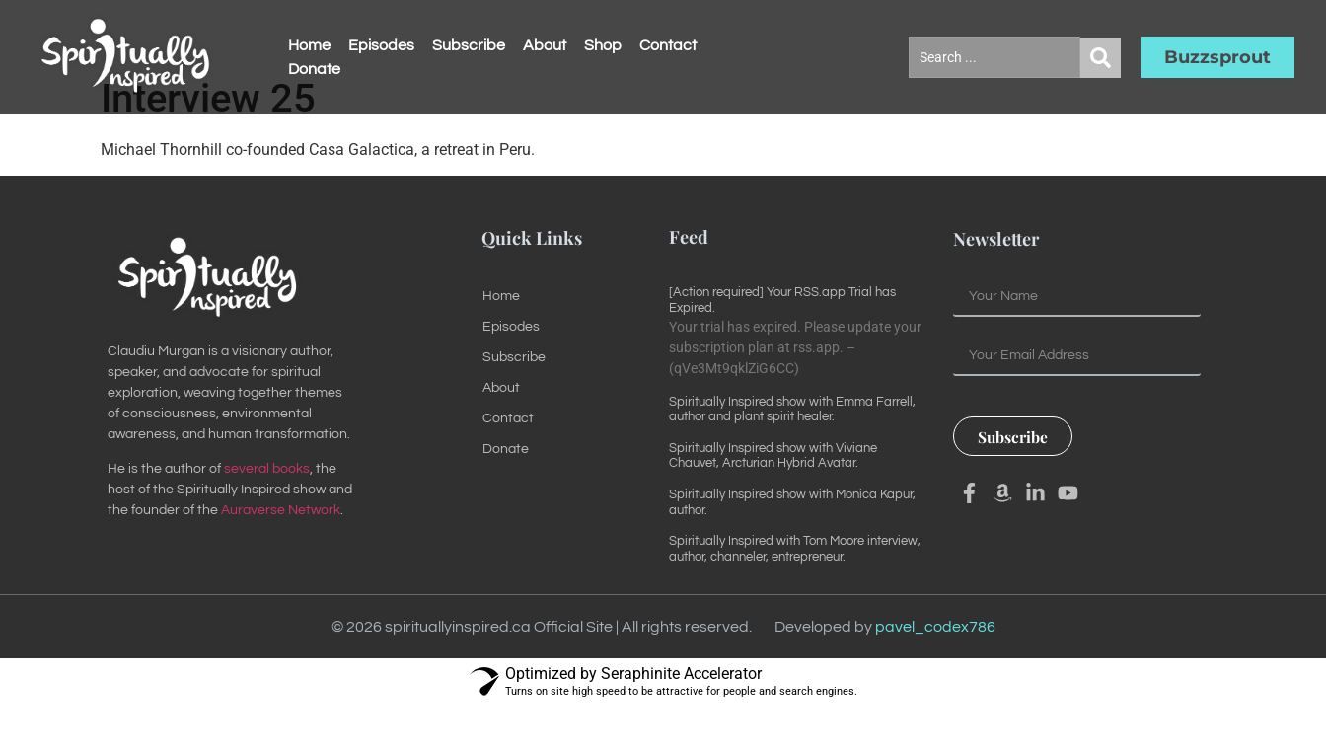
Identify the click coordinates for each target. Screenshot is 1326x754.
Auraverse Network (280, 559)
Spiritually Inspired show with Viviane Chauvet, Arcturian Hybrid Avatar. (773, 503)
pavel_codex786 (935, 675)
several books (267, 517)
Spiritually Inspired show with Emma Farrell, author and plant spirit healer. (792, 457)
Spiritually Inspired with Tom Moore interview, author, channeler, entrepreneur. (795, 597)
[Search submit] (1100, 58)
